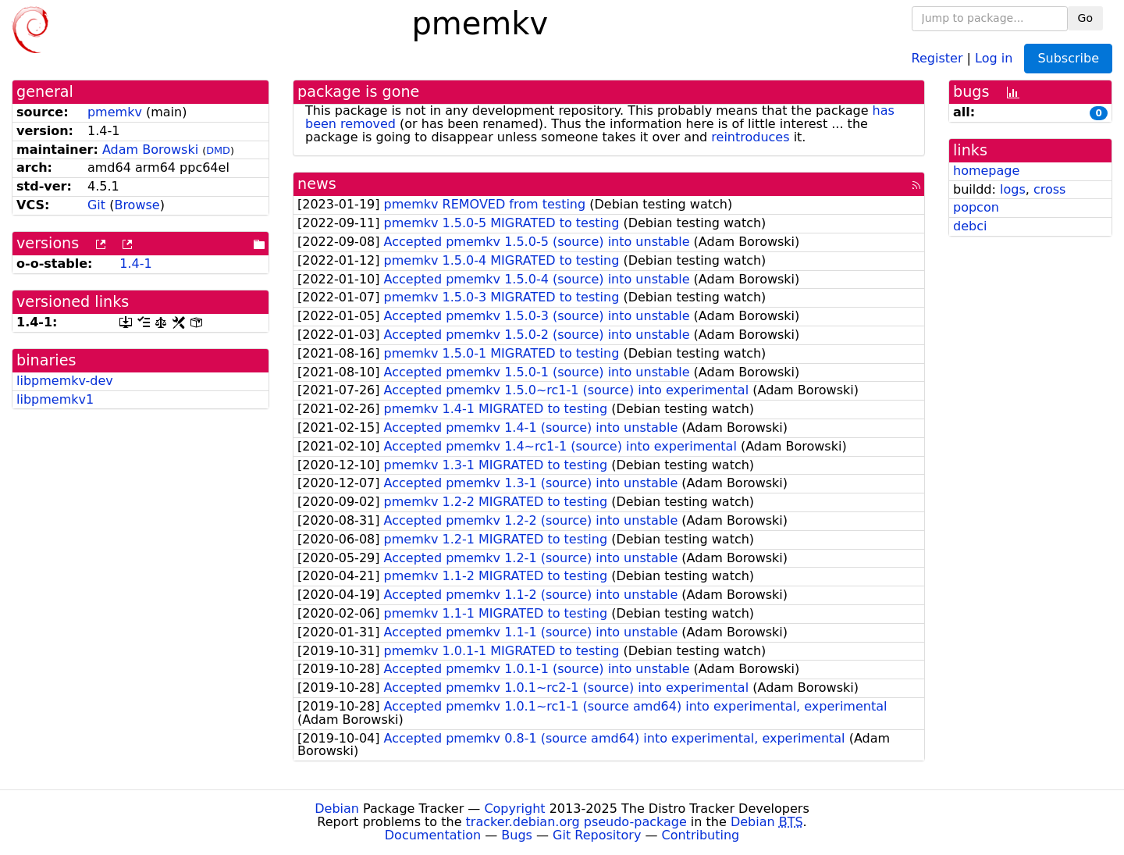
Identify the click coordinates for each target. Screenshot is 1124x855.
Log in (993, 57)
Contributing (701, 835)
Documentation (433, 835)
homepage (986, 170)
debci (970, 226)
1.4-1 (135, 263)
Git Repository (597, 835)
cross (1049, 189)
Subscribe (1068, 58)
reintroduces (750, 137)
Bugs (516, 835)
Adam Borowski (150, 149)
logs (1013, 189)
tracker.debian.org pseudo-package (576, 821)
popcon (976, 207)
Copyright (514, 808)
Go (1085, 18)
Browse (136, 205)
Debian (337, 808)
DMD (218, 150)
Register (937, 57)
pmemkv (114, 112)
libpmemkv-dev (64, 380)
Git (96, 205)
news (316, 184)
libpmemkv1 (55, 399)
